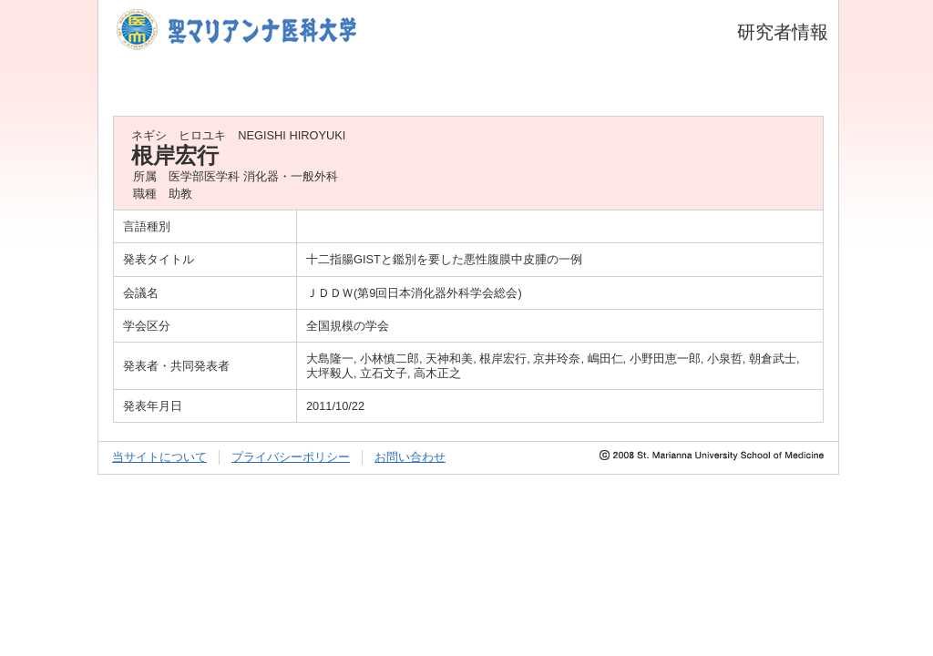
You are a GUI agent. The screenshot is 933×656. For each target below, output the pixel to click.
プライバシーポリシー (290, 457)
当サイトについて (159, 457)
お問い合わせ (410, 457)
